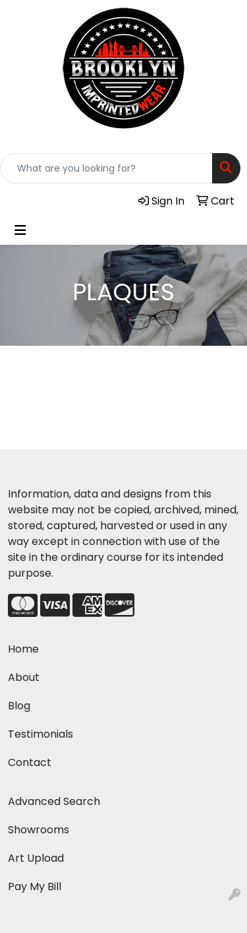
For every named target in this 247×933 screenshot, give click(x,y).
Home (23, 649)
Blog (19, 705)
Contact (29, 762)
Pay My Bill (34, 886)
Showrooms (38, 829)
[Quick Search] (106, 168)
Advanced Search (54, 801)
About (24, 677)
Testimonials (40, 734)
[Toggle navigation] (20, 230)
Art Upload (36, 858)
